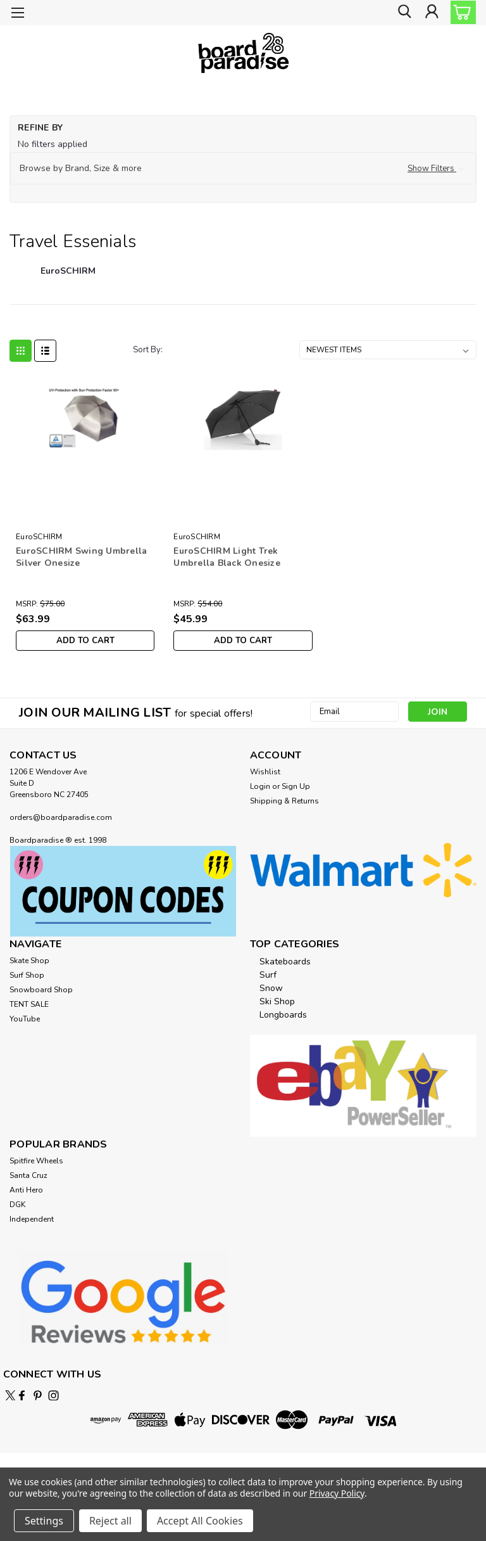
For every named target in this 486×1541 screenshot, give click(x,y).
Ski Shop (277, 1001)
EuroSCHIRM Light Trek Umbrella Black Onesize (226, 557)
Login (260, 786)
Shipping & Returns (284, 801)
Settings (44, 1521)
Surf (268, 975)
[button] (243, 168)
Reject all (110, 1521)
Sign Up (296, 786)
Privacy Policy (336, 1493)
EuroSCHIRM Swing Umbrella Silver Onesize (81, 557)
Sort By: (148, 349)
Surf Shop (26, 975)
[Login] (431, 13)
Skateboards (285, 962)
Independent (31, 1219)
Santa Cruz (28, 1175)
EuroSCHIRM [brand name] (39, 537)
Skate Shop (29, 961)
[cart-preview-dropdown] (460, 12)
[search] (403, 13)
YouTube (24, 1019)
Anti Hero (26, 1190)
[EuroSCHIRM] (68, 277)
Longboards (283, 1015)
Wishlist (265, 772)
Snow (271, 988)
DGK (17, 1204)
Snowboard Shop (41, 990)
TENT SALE (29, 1004)
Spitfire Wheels (36, 1161)
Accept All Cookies (200, 1521)
